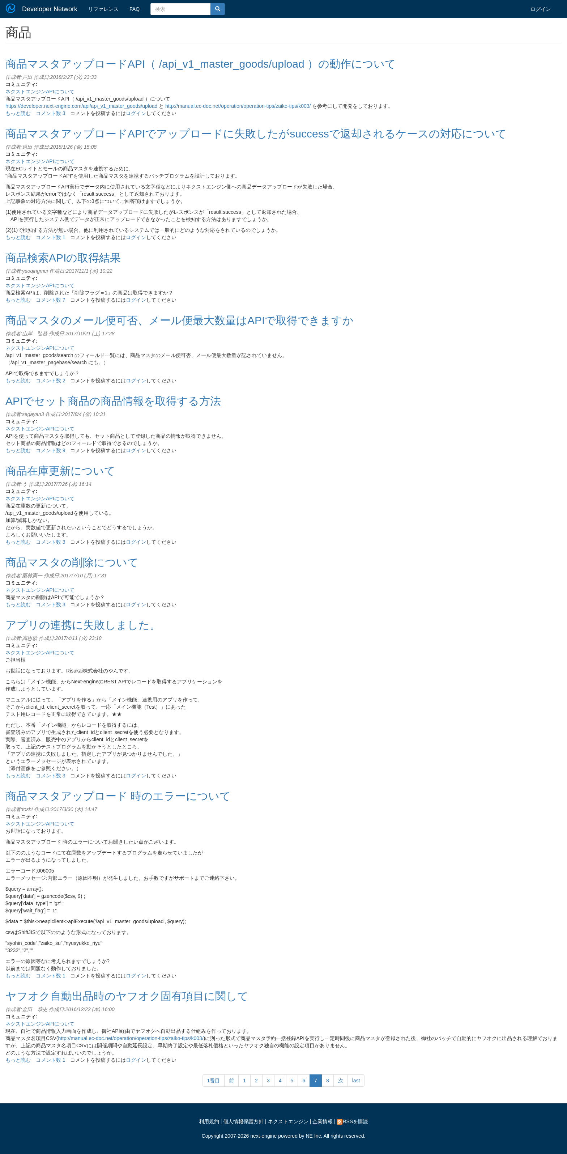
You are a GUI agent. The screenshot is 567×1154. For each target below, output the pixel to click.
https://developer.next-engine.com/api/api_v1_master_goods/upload (81, 106)
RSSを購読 (352, 1121)
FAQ (134, 9)
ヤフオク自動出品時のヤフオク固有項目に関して (126, 996)
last (356, 1080)
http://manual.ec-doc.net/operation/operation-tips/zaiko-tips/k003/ (238, 106)
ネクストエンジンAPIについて (39, 91)
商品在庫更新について (60, 471)
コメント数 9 (50, 450)
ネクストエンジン (288, 1121)
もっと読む (18, 113)
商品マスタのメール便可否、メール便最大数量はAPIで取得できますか (179, 320)
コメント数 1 (50, 237)
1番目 (213, 1080)
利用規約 (209, 1121)
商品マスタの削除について (71, 562)
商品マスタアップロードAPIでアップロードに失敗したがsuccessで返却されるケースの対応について (256, 134)
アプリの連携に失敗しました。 (83, 625)
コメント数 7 (50, 300)
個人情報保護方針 (243, 1121)
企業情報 (322, 1121)
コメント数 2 (50, 380)
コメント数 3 (50, 113)
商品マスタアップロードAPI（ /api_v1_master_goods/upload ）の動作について (200, 64)
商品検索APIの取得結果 (63, 258)
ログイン (540, 9)
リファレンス (103, 9)
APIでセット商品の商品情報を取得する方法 (113, 401)
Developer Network (49, 9)
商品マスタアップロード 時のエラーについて (118, 796)
